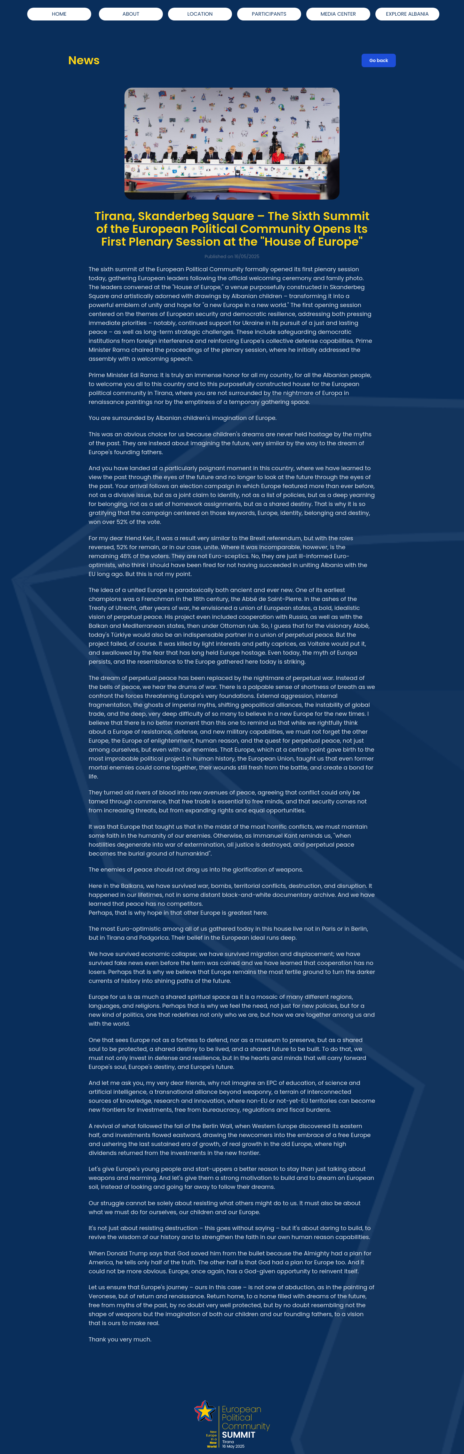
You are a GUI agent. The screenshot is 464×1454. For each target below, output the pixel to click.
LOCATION (199, 14)
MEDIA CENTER (338, 14)
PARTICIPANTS (269, 14)
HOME (59, 14)
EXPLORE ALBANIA (407, 14)
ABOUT (131, 14)
